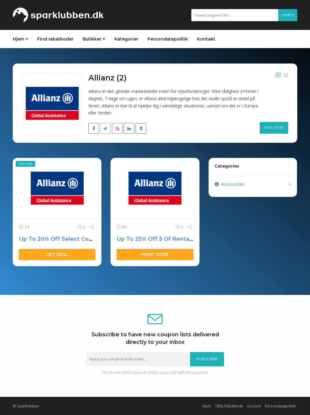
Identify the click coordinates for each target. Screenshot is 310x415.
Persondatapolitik (167, 39)
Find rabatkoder (55, 39)
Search (287, 15)
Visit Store (274, 127)
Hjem (20, 39)
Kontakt (206, 39)
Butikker (94, 39)
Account (254, 406)
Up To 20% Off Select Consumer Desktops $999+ (88, 239)
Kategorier (126, 39)
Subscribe (207, 358)
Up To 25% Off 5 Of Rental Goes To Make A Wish (185, 239)
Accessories (233, 184)
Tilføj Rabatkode (229, 406)
